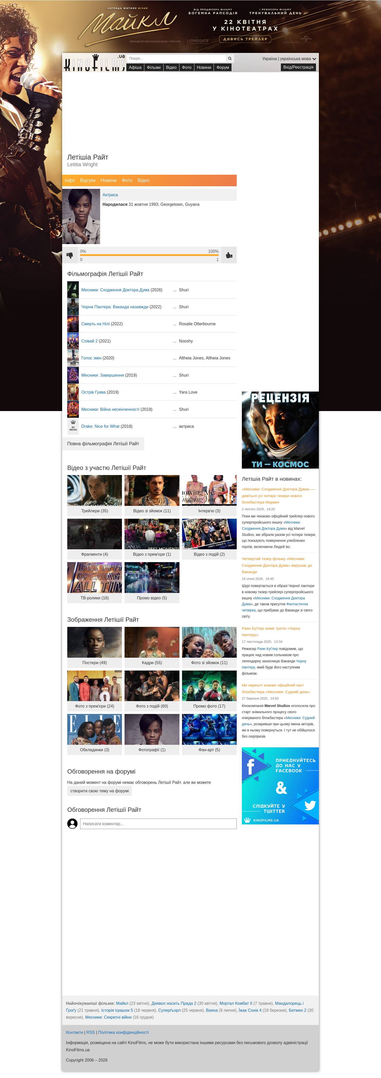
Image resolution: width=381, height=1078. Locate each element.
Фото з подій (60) (152, 706)
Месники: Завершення (102, 375)
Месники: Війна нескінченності (110, 409)
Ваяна (212, 1010)
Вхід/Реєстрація (298, 67)
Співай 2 (89, 341)
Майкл (122, 1003)
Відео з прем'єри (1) (152, 554)
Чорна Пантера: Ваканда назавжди (114, 307)
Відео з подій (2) (209, 554)
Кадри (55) (152, 663)
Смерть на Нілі (95, 324)
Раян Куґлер (267, 649)
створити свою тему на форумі (99, 791)
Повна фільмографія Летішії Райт (103, 443)
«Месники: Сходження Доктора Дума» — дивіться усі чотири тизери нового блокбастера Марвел (278, 495)
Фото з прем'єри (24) (94, 706)
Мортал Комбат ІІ (236, 1003)
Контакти (74, 1032)
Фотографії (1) (152, 750)
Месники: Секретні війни (108, 1017)
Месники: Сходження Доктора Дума (115, 290)
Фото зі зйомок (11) (209, 663)
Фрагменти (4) (94, 554)
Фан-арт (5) (209, 750)
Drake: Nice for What (100, 426)
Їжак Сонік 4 (250, 1010)
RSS (91, 1032)
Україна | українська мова (289, 59)
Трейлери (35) (94, 511)
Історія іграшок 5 (117, 1010)
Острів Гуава (93, 392)
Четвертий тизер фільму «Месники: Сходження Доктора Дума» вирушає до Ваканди (277, 565)
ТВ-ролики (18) (95, 598)
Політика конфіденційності (123, 1032)
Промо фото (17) (209, 706)
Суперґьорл (169, 1010)
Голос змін (91, 358)
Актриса (110, 195)
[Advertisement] (190, 108)
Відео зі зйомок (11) (152, 511)
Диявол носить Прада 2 (173, 1003)
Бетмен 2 (297, 1010)
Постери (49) (94, 663)
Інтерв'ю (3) (209, 511)
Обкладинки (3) (94, 750)
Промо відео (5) (152, 598)
